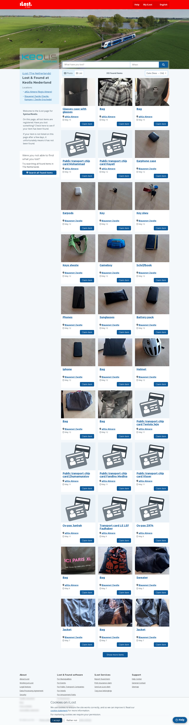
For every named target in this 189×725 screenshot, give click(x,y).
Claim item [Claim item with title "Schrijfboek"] (161, 280)
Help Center (137, 679)
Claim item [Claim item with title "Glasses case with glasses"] (87, 123)
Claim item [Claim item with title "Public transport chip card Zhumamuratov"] (87, 488)
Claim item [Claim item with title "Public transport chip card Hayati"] (124, 176)
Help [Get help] (137, 4)
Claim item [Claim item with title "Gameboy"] (124, 280)
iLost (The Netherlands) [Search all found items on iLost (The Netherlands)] (36, 73)
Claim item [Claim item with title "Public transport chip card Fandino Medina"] (124, 488)
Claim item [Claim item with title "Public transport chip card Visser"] (161, 488)
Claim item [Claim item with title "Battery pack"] (161, 332)
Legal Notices (25, 686)
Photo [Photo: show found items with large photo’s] (68, 73)
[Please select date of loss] (144, 65)
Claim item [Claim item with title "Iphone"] (87, 384)
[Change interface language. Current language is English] (161, 4)
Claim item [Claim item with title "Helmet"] (161, 384)
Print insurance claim (103, 683)
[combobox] (96, 65)
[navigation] (180, 720)
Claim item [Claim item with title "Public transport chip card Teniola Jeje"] (161, 436)
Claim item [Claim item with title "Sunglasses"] (124, 332)
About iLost (24, 679)
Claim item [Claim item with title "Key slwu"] (161, 228)
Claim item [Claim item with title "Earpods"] (87, 228)
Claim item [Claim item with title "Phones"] (87, 332)
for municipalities (64, 679)
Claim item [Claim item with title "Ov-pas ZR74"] (161, 540)
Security (23, 694)
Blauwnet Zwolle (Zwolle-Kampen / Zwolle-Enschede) (38, 98)
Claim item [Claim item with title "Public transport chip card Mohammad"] (87, 176)
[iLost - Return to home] (26, 4)
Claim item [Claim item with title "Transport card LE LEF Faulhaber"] (124, 540)
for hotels (61, 690)
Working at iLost (26, 683)
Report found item (102, 679)
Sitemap (135, 686)
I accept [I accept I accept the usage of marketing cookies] (56, 720)
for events (61, 683)
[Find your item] (163, 65)
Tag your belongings (103, 690)
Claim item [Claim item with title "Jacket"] (87, 644)
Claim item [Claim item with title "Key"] (124, 228)
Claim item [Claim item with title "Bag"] (124, 123)
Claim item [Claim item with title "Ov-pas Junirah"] (87, 540)
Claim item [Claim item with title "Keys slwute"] (87, 280)
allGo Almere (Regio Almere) (38, 91)
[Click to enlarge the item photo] (78, 92)
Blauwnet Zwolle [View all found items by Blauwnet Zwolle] (147, 168)
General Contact (139, 683)
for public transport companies (70, 686)
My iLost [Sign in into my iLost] (147, 4)
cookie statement (59, 710)
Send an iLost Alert (102, 686)
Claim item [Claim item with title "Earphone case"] (161, 176)
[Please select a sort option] (156, 73)
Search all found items (39, 172)
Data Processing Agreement (31, 690)
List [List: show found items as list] (79, 73)
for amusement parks (66, 694)
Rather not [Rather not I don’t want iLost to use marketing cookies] (72, 720)
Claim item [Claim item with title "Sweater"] (161, 592)
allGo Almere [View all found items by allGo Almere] (71, 116)
